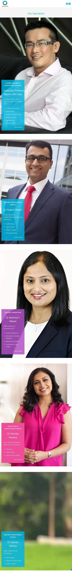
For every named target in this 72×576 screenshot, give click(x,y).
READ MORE (18, 127)
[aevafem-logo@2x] (5, 3)
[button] (69, 4)
